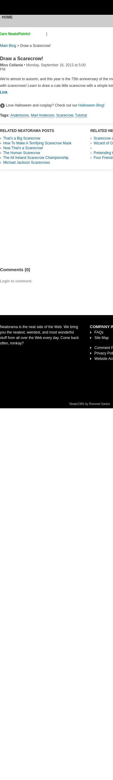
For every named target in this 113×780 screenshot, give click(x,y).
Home (7, 17)
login (52, 34)
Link (4, 92)
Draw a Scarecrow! (21, 58)
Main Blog (8, 46)
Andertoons (19, 115)
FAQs (98, 332)
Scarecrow (64, 115)
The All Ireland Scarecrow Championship (35, 158)
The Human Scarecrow (21, 153)
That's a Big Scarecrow (21, 138)
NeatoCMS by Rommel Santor (90, 404)
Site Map (101, 338)
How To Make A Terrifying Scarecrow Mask (37, 143)
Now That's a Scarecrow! (23, 148)
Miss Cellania (11, 65)
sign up (39, 34)
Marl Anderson (42, 115)
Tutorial (81, 115)
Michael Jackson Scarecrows (26, 162)
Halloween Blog (90, 105)
